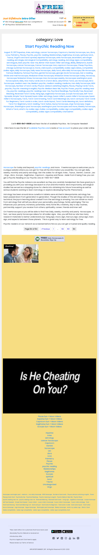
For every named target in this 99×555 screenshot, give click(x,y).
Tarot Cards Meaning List (67, 101)
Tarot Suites (45, 104)
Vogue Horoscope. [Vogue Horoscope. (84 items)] (30, 507)
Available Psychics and (39, 128)
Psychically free (76, 91)
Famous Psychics (30, 73)
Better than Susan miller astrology (54, 62)
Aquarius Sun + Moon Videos (49, 419)
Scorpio (76, 55)
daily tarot (56, 70)
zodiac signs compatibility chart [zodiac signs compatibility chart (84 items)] (60, 510)
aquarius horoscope (46, 57)
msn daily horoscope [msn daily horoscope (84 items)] (35, 494)
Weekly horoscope (86, 106)
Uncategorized (49, 484)
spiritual (84, 55)
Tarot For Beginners (18, 104)
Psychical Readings (59, 91)
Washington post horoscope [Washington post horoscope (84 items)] (45, 507)
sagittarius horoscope (55, 93)
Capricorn (63, 52)
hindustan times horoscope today (70, 75)
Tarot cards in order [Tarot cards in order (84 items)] (64, 505)
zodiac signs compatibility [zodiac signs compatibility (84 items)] (41, 510)
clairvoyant (46, 68)
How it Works (58, 25)
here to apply (31, 539)
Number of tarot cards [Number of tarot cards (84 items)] (59, 494)
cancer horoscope (25, 65)
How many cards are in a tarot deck (40, 80)
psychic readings (18, 91)
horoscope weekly (56, 78)
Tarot (24, 98)
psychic (8, 88)
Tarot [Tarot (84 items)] (87, 502)
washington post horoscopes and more (59, 106)
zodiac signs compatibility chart (53, 111)
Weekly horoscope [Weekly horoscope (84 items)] (60, 507)
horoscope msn (40, 78)
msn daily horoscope (80, 83)
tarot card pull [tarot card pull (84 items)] (36, 505)
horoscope (80, 52)
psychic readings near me (38, 91)
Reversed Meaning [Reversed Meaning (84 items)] (41, 500)
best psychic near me (28, 62)
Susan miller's (59, 96)
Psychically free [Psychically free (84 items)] (20, 497)
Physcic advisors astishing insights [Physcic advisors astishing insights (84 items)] (78, 494)
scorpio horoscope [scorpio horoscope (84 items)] (89, 500)
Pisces (23, 55)
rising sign (40, 93)
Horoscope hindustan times (19, 78)
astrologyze (12, 62)
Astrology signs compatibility (79, 60)
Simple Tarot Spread (22, 96)
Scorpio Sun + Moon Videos (49, 426)
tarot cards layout (46, 101)
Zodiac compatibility (49, 109)
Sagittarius (67, 55)
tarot (90, 55)
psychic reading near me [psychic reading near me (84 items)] (10, 500)
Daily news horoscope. (40, 70)
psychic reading (41, 55)
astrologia (19, 60)
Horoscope (8, 167)
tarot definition (86, 101)
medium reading (54, 83)
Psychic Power (67, 88)
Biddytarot (81, 62)
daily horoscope (22, 70)
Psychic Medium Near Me (49, 88)
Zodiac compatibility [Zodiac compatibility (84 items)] (9, 510)
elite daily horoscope (71, 70)
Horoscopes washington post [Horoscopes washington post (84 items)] (12, 494)
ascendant (77, 57)
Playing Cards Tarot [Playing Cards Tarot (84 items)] (9, 497)
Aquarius (21, 52)
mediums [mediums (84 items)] (24, 494)
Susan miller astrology (42, 96)
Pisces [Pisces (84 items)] (92, 494)
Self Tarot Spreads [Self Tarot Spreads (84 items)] (8, 502)
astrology (35, 52)
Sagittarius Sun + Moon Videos (49, 424)
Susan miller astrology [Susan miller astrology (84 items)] (78, 502)
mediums (66, 83)
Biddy (73, 62)
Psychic (29, 55)
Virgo (16, 57)
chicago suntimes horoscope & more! (23, 68)
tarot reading (33, 104)
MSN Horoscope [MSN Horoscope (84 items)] (47, 494)
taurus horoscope (60, 104)
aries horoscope (63, 57)
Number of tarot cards (26, 86)
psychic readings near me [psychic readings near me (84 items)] (27, 500)
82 (63, 229)
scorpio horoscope (74, 93)
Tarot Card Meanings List (58, 98)
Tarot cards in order (28, 101)
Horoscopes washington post (78, 78)
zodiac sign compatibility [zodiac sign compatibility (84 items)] (24, 510)
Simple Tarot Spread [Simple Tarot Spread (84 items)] (21, 502)
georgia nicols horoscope (67, 73)
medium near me (22, 83)
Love (8, 55)
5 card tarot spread (28, 57)
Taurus (10, 57)
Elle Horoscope (88, 70)
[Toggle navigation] (94, 25)
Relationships (55, 55)
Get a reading (86, 73)
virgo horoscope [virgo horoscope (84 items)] (19, 507)
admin (70, 111)
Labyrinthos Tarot (66, 80)
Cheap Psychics (85, 65)
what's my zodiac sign (29, 109)
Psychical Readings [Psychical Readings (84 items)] (32, 497)
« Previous (45, 229)
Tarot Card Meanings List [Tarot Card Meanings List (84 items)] (23, 505)
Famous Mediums (14, 73)
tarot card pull (77, 98)
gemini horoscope (47, 73)
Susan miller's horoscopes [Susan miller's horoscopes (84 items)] (62, 502)
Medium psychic (38, 83)
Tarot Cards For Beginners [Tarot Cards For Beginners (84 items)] (49, 505)
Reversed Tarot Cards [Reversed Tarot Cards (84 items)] (55, 500)
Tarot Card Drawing (37, 98)
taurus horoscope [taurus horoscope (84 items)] (8, 507)
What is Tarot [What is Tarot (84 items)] (86, 507)
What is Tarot (12, 109)
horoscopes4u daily (15, 80)
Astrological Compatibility (36, 60)
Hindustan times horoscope (41, 75)
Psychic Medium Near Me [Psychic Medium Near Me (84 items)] (65, 497)
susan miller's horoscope (77, 96)
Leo (87, 52)
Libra (92, 52)
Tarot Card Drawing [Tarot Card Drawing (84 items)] (9, 505)
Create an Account (55, 22)
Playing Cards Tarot (84, 86)
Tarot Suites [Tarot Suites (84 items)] (86, 505)
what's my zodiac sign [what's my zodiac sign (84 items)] (74, 507)
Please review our (16, 543)
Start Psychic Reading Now (49, 46)
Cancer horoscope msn (46, 65)
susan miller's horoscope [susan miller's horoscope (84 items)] (45, 502)
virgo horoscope (76, 104)
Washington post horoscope (28, 106)
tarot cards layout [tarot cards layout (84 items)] (76, 505)
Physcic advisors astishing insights (53, 86)
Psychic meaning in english (25, 88)
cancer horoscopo (49, 52)
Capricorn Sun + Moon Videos (49, 421)
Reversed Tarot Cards (25, 93)
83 (68, 229)
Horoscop (90, 75)
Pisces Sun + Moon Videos (49, 416)
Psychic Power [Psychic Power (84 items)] (78, 497)
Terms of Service (28, 543)
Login (61, 18)
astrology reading (57, 60)
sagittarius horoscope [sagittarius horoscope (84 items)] (76, 500)
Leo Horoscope (81, 80)
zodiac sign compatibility (70, 109)
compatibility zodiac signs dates (66, 68)
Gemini (71, 52)
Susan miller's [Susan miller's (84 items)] (32, 502)
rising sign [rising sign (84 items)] (65, 500)
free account (64, 128)
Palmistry (15, 55)
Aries (28, 52)
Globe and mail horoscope (16, 75)
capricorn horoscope (67, 65)
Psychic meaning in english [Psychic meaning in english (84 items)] (47, 497)
